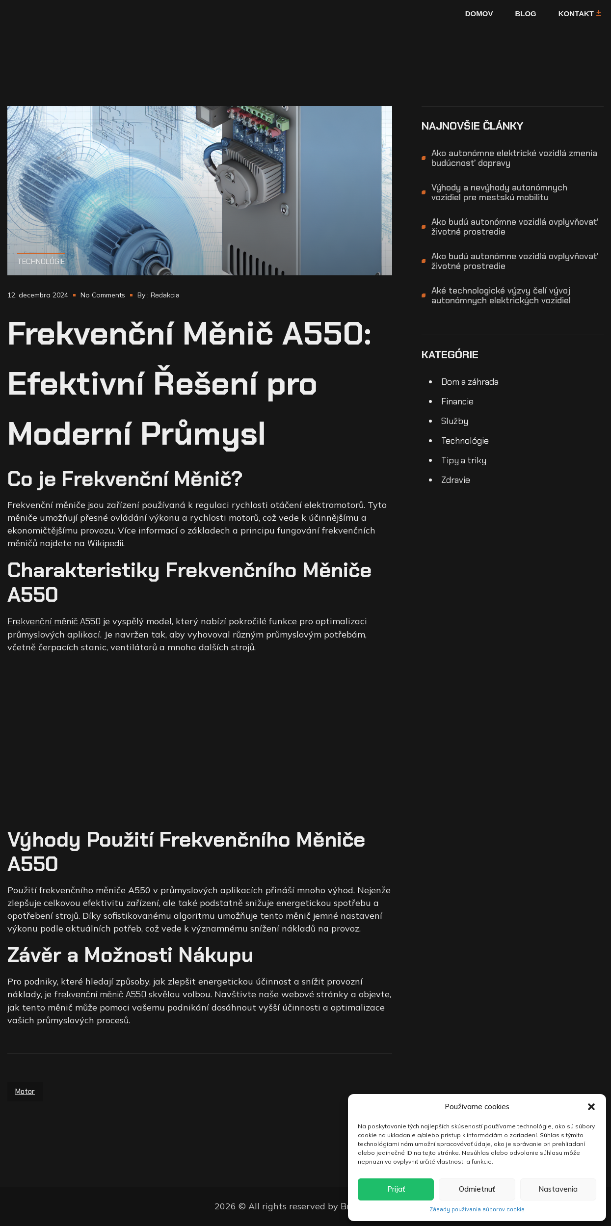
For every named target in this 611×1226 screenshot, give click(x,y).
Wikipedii (105, 543)
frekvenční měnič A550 (100, 994)
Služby (454, 421)
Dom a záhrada (470, 382)
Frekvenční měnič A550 (54, 621)
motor (25, 1091)
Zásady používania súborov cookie (477, 1209)
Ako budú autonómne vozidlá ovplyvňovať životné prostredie (514, 227)
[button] (591, 1107)
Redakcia (165, 295)
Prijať (396, 1189)
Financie (457, 401)
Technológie (41, 262)
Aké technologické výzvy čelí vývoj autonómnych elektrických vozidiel (501, 295)
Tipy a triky (463, 460)
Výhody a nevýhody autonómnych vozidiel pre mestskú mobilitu (499, 192)
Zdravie (455, 480)
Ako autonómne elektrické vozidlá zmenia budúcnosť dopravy (514, 158)
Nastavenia (558, 1189)
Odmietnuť (477, 1189)
